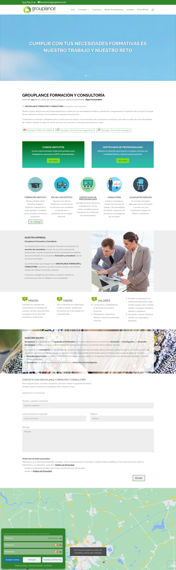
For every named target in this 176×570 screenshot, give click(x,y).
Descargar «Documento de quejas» (113, 129)
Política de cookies (21, 565)
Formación (82, 10)
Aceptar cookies (13, 560)
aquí (32, 100)
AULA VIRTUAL (143, 10)
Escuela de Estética (61, 197)
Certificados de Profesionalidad (88, 198)
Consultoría (96, 10)
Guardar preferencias (52, 560)
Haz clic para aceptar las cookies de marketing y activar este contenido (88, 551)
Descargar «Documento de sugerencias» (75, 129)
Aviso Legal (48, 565)
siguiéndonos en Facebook (33, 393)
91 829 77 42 (30, 2)
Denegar (32, 560)
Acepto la (38, 471)
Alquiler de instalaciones (114, 10)
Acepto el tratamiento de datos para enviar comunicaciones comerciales (54, 468)
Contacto (130, 10)
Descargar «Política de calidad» (38, 129)
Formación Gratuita (35, 197)
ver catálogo (35, 222)
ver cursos (53, 160)
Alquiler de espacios (140, 197)
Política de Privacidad (36, 565)
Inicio (73, 10)
